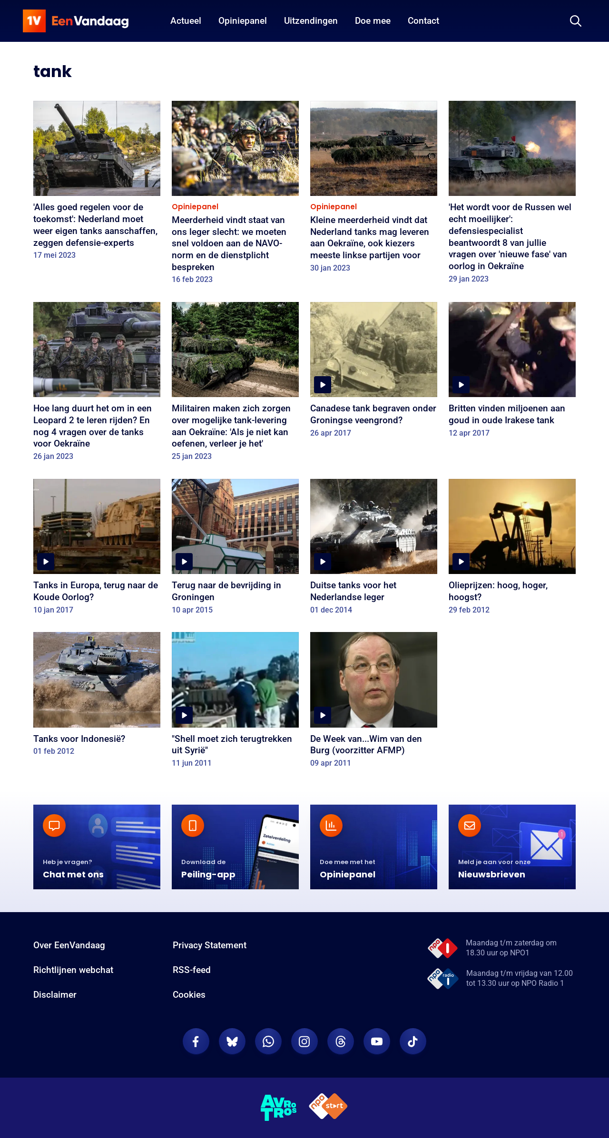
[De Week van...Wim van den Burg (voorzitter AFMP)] (373, 703)
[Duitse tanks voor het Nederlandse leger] (373, 550)
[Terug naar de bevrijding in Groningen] (235, 550)
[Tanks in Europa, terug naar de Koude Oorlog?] (96, 550)
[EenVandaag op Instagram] (304, 1041)
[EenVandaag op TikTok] (413, 1041)
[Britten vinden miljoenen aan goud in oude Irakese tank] (512, 373)
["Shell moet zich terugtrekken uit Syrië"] (235, 703)
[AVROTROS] (279, 1108)
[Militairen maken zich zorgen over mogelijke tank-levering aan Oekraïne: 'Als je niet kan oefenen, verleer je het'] (235, 384)
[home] (75, 21)
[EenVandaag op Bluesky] (232, 1041)
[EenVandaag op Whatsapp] (268, 1041)
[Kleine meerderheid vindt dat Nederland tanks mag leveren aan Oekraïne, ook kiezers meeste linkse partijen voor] (373, 190)
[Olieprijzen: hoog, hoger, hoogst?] (512, 550)
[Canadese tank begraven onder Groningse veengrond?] (373, 373)
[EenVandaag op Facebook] (196, 1041)
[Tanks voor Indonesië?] (96, 697)
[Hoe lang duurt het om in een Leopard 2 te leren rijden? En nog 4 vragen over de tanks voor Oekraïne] (96, 384)
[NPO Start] (328, 1108)
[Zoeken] (575, 21)
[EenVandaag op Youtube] (376, 1041)
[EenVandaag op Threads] (340, 1041)
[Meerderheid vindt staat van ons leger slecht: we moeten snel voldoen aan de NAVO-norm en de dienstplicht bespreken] (235, 196)
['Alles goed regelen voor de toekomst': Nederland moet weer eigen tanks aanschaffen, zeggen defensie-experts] (96, 183)
